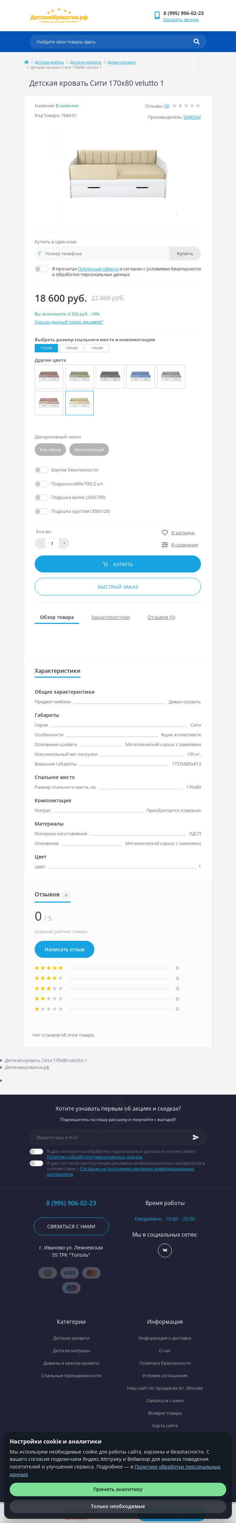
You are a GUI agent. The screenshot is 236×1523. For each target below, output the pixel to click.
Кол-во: (44, 531)
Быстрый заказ (118, 587)
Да (55, 469)
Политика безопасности (165, 1363)
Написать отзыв (64, 949)
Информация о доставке (164, 1338)
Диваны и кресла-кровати (71, 1363)
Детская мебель (49, 62)
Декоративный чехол (58, 437)
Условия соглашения (164, 1375)
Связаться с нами (71, 1226)
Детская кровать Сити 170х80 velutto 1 (46, 1060)
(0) (166, 106)
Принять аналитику (118, 1489)
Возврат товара (165, 1413)
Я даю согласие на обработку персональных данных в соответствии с (126, 1154)
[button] (184, 13)
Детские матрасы (71, 1350)
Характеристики (110, 617)
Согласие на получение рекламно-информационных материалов (120, 1171)
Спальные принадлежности (71, 1375)
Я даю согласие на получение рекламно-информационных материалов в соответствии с (126, 1168)
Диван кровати (122, 62)
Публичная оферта (98, 269)
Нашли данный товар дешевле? (69, 322)
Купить (185, 253)
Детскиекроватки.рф (27, 1067)
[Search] (196, 41)
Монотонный (89, 449)
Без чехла (50, 449)
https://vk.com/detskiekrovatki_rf (165, 1250)
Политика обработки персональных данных (95, 1157)
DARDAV (192, 117)
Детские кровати (85, 62)
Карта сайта (165, 1425)
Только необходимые (118, 1506)
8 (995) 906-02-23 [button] (71, 1203)
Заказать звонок (181, 19)
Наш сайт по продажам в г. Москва (165, 1388)
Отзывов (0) (161, 617)
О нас (165, 1350)
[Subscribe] (196, 1137)
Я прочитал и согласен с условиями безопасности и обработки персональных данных (126, 271)
